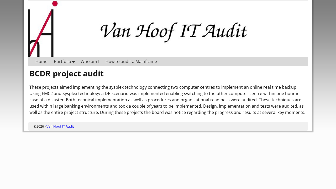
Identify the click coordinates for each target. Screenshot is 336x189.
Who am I (90, 61)
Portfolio (65, 61)
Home (41, 61)
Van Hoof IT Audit (60, 126)
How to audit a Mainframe (131, 61)
